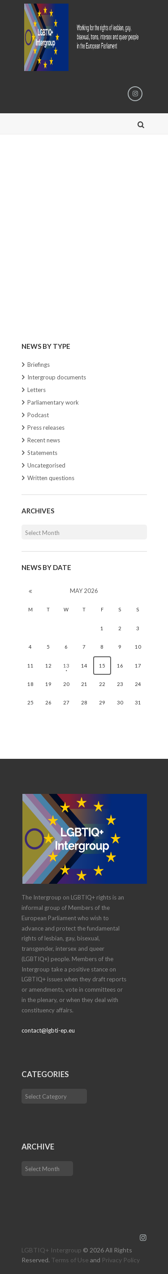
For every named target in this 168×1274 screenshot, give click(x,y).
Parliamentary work (53, 402)
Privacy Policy (121, 1260)
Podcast (38, 415)
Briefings (38, 364)
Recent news (43, 440)
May (84, 590)
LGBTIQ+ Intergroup (52, 1250)
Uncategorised (46, 465)
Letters (36, 389)
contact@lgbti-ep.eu (48, 1030)
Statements (42, 452)
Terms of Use (70, 1260)
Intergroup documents (56, 377)
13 (66, 665)
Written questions (50, 477)
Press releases (46, 427)
